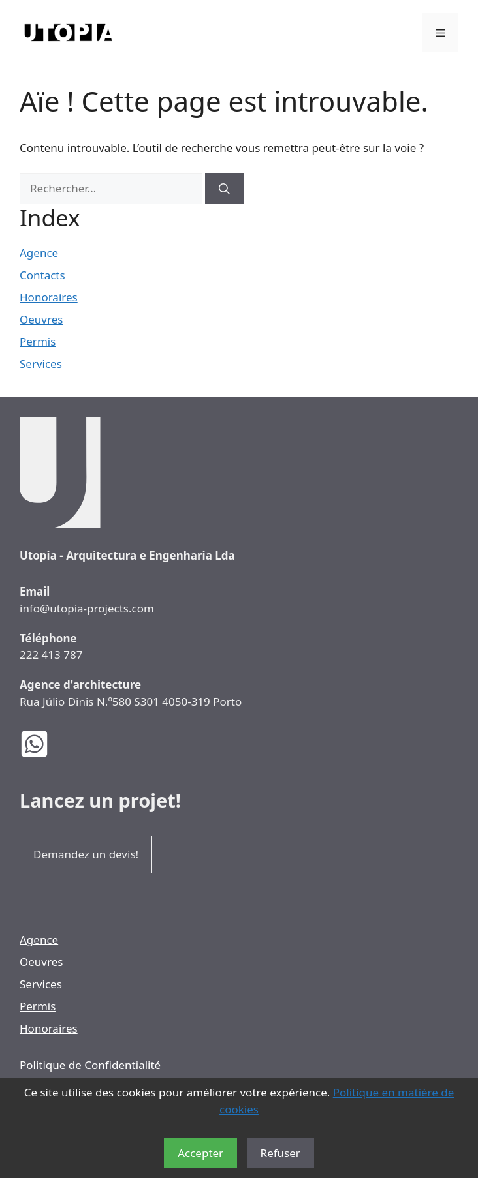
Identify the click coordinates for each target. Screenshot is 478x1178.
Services (41, 363)
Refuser (280, 1152)
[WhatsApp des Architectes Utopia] (44, 744)
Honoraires (49, 297)
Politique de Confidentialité (90, 1064)
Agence (39, 252)
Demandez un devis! (85, 854)
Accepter (200, 1152)
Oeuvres (41, 319)
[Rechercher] (224, 188)
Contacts (42, 274)
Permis (38, 341)
